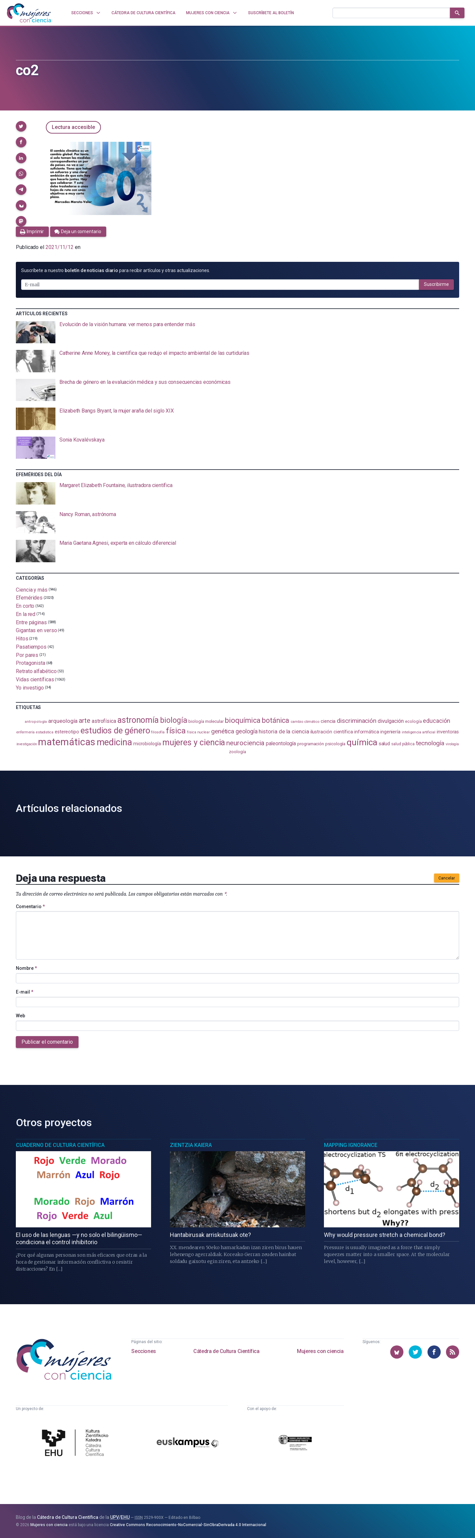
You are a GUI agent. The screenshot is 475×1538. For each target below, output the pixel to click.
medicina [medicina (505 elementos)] (114, 742)
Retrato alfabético (36, 671)
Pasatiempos (31, 647)
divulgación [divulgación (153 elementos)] (391, 721)
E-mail (24, 992)
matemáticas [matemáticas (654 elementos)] (66, 742)
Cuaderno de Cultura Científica (60, 1145)
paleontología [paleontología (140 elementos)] (281, 744)
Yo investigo (30, 687)
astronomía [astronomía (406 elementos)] (138, 720)
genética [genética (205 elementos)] (222, 731)
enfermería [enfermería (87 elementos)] (25, 732)
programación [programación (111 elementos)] (310, 743)
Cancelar (446, 878)
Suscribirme (436, 284)
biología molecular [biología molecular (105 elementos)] (206, 721)
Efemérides (29, 598)
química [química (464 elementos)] (362, 742)
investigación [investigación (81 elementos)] (26, 744)
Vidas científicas (35, 679)
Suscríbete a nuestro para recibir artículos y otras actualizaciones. (115, 270)
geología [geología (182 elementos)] (246, 731)
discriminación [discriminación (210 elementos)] (356, 720)
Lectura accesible (73, 127)
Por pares (27, 655)
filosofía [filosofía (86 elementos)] (157, 732)
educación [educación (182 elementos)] (436, 720)
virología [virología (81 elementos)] (452, 744)
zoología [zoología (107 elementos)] (237, 751)
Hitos (22, 638)
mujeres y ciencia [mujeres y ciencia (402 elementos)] (193, 742)
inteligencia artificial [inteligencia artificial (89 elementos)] (418, 732)
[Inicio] (29, 13)
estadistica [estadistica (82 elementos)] (44, 732)
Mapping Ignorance (350, 1145)
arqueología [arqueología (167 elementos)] (63, 721)
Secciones (143, 1351)
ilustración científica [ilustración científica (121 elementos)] (331, 732)
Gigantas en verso (36, 630)
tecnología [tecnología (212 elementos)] (430, 743)
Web (20, 1015)
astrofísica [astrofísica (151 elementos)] (104, 721)
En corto (25, 606)
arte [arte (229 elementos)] (84, 720)
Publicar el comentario (47, 1042)
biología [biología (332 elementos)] (173, 720)
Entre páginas (31, 622)
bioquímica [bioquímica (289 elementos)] (243, 720)
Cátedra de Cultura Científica (226, 1351)
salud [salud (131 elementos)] (384, 744)
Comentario (30, 906)
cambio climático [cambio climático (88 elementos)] (305, 721)
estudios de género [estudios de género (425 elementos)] (115, 730)
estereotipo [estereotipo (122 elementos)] (67, 732)
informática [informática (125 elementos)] (366, 732)
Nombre (26, 968)
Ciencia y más (32, 589)
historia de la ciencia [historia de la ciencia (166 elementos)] (284, 731)
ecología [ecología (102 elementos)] (413, 721)
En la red (25, 614)
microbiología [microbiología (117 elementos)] (147, 743)
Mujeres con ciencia (320, 1351)
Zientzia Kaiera (191, 1145)
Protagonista (30, 663)
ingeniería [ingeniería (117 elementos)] (390, 731)
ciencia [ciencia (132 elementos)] (328, 721)
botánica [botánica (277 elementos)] (275, 720)
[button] (21, 126)
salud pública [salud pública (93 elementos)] (403, 744)
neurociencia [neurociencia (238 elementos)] (245, 743)
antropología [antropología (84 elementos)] (36, 722)
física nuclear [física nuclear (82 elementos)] (198, 732)
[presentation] (237, 332)
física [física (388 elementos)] (176, 730)
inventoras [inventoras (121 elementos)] (448, 732)
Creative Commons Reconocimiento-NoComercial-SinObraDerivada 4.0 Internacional (188, 1525)
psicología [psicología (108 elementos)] (335, 743)
